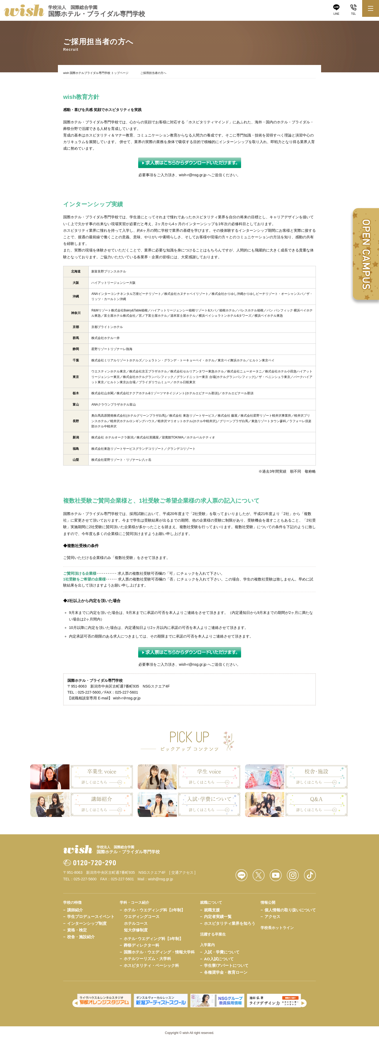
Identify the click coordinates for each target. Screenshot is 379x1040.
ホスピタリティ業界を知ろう (229, 923)
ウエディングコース (141, 916)
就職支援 (212, 910)
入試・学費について (222, 952)
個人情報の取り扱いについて (290, 910)
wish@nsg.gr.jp (160, 879)
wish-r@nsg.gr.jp (192, 175)
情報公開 (268, 902)
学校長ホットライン (277, 928)
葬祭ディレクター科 (141, 945)
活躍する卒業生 (213, 934)
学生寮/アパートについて (226, 965)
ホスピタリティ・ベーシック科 (151, 965)
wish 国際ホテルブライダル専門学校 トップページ (95, 72)
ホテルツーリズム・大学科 (147, 958)
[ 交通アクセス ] (182, 872)
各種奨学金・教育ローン (225, 972)
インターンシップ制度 (87, 923)
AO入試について (219, 959)
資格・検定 (77, 930)
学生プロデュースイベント (90, 916)
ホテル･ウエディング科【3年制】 (153, 938)
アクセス (272, 916)
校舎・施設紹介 (81, 937)
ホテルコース (136, 923)
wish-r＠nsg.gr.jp (126, 698)
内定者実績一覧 (218, 916)
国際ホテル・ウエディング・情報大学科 (159, 952)
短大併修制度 (136, 930)
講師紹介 (75, 910)
